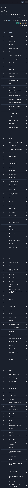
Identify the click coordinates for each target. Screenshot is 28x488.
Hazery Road (12, 174)
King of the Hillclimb (14, 243)
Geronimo (11, 274)
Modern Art (12, 359)
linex (10, 258)
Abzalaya (11, 76)
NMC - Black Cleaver (14, 341)
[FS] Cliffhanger (13, 123)
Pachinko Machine (13, 127)
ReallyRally (12, 392)
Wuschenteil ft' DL (13, 409)
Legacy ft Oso (12, 348)
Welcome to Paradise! (14, 374)
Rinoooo (11, 447)
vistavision (11, 303)
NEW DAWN (12, 331)
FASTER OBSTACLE (14, 120)
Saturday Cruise (13, 317)
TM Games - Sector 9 (14, 327)
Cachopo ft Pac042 (13, 352)
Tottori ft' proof (12, 395)
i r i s (10, 313)
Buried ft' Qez (12, 208)
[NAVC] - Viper (12, 215)
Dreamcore (12, 170)
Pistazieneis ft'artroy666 (15, 95)
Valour (10, 296)
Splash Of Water (13, 153)
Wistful (11, 66)
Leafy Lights (12, 212)
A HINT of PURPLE (14, 181)
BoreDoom (11, 320)
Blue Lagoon (12, 281)
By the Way (12, 69)
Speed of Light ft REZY (14, 262)
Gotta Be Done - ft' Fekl (14, 240)
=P (10, 219)
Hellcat (11, 345)
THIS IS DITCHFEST (14, 113)
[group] (14, 18)
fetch (10, 420)
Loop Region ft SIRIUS (14, 106)
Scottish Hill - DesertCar (15, 338)
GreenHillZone (12, 381)
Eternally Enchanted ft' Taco (16, 142)
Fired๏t (11, 201)
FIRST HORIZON (13, 385)
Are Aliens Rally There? (14, 59)
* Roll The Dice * (13, 456)
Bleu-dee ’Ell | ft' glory (14, 109)
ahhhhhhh (11, 160)
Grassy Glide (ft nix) (14, 80)
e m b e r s (11, 116)
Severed (11, 432)
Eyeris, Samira (12, 277)
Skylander (11, 236)
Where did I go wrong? (14, 435)
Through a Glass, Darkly (15, 55)
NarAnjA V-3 (12, 44)
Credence (11, 138)
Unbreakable (12, 416)
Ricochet (11, 205)
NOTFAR (11, 62)
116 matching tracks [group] (22, 25)
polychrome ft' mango (14, 324)
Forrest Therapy (13, 378)
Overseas (11, 399)
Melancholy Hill (13, 388)
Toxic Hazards (12, 52)
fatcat (10, 459)
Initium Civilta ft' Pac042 (15, 402)
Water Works (12, 87)
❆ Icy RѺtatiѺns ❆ (13, 145)
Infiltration (11, 413)
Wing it (11, 299)
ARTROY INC (12, 481)
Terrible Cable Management (15, 149)
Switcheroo (12, 310)
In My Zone (12, 177)
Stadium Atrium (13, 468)
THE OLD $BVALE (13, 163)
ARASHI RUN (12, 156)
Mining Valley (12, 439)
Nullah (10, 334)
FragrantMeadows (13, 73)
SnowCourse (12, 356)
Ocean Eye (12, 189)
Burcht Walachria (13, 198)
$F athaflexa (12, 370)
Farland (11, 428)
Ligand (11, 167)
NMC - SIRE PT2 (13, 247)
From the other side (14, 229)
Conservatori (12, 265)
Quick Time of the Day (14, 222)
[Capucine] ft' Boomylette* (15, 99)
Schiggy (11, 36)
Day (4, 32)
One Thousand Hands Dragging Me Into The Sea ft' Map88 (16, 291)
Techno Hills (12, 406)
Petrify (10, 226)
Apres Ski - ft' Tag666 (14, 48)
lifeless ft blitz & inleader (15, 102)
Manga (11, 83)
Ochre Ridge (12, 233)
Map (10, 32)
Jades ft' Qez (12, 306)
